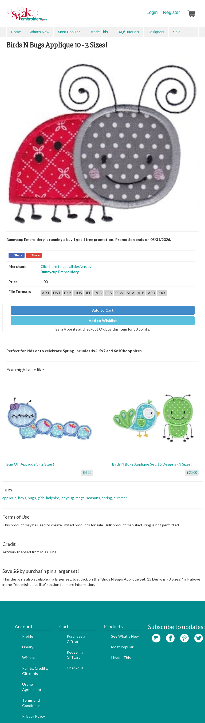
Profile (19, 607)
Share (18, 251)
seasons (93, 493)
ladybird (52, 493)
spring (107, 493)
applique (9, 493)
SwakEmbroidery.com (46, 16)
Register (171, 12)
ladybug (67, 493)
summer (120, 493)
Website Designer (89, 710)
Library (19, 618)
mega (80, 493)
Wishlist (21, 629)
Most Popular (114, 618)
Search (168, 32)
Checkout (67, 639)
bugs (32, 493)
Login (152, 12)
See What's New (117, 607)
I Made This (113, 629)
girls (41, 493)
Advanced (186, 32)
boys (22, 493)
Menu (15, 31)
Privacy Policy (25, 687)
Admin (113, 710)
